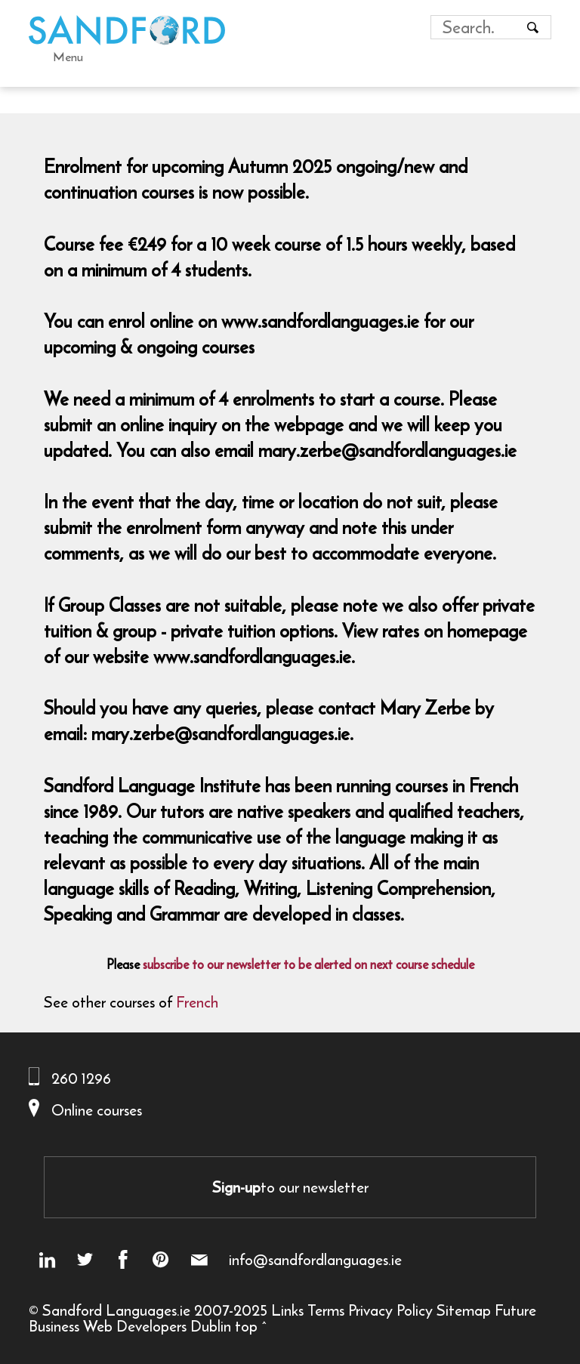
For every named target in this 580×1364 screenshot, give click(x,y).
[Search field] (476, 27)
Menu (68, 56)
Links (287, 1310)
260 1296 (81, 1078)
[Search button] (533, 27)
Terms (325, 1310)
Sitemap (464, 1310)
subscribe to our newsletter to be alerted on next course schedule (308, 964)
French (197, 1002)
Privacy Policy (390, 1310)
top (246, 1326)
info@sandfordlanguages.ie (315, 1259)
